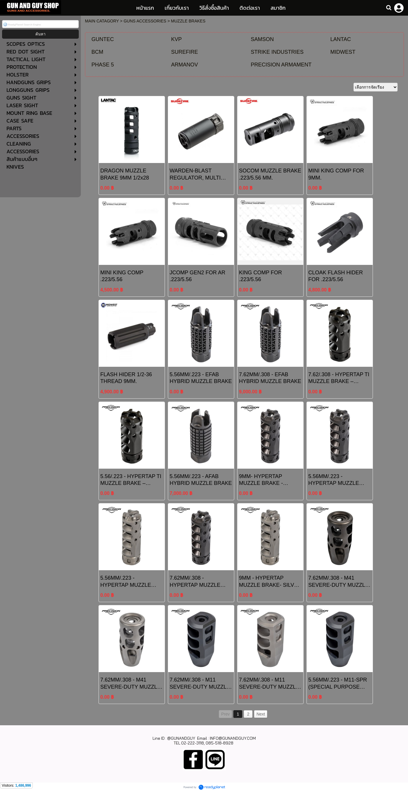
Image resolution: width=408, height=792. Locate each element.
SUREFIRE (184, 52)
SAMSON (262, 39)
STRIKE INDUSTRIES (277, 52)
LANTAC (340, 39)
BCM (97, 52)
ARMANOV (184, 65)
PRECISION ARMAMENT (281, 65)
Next (260, 714)
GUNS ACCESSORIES (145, 21)
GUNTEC (102, 39)
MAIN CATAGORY (102, 21)
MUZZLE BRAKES (188, 21)
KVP (176, 39)
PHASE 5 (102, 65)
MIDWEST (342, 52)
